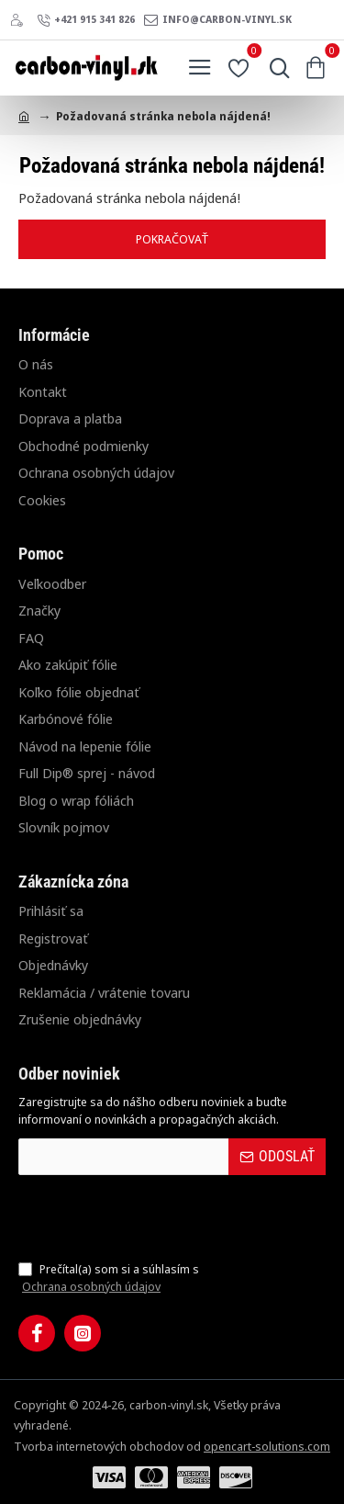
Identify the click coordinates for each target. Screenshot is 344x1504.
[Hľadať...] (275, 68)
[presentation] (146, 1217)
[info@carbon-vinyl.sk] (217, 20)
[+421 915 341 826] (85, 20)
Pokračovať (172, 239)
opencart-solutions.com (267, 1446)
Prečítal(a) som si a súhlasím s (108, 1278)
